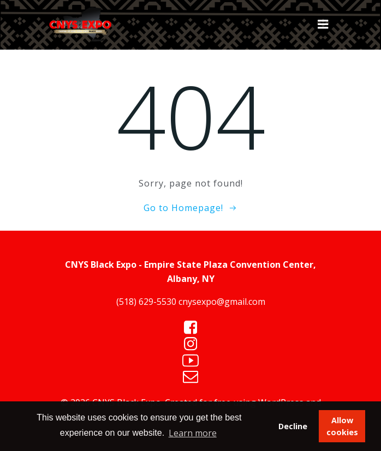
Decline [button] (292, 426)
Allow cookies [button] (342, 426)
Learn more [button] (193, 433)
